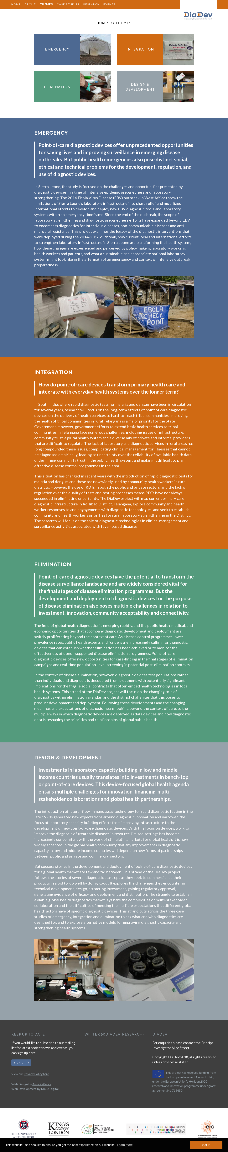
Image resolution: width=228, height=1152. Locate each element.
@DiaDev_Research (122, 1034)
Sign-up (19, 1062)
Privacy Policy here (36, 1074)
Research (91, 4)
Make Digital (50, 1088)
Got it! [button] (206, 1145)
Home (16, 4)
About (30, 4)
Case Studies (68, 4)
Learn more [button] (125, 1145)
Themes (46, 4)
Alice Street (180, 1048)
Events (109, 4)
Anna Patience (41, 1084)
